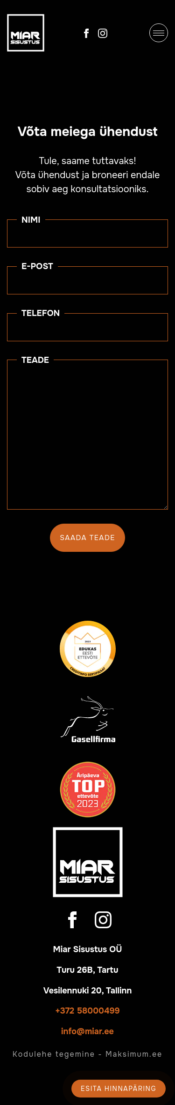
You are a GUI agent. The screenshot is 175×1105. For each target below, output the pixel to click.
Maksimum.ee (133, 1054)
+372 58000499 (87, 1011)
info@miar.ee (87, 1031)
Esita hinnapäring (118, 1088)
